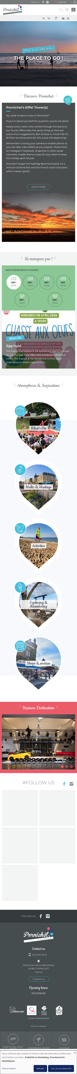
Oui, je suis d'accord (61, 1068)
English (62, 2)
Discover (64, 1042)
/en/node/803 (38, 741)
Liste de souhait (67, 9)
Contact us (38, 979)
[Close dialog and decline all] (75, 1052)
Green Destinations (38, 1018)
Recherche (61, 9)
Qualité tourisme (33, 1010)
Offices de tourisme (47, 1010)
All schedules (38, 992)
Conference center (38, 1042)
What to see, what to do (13, 1042)
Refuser (40, 1068)
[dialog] (38, 1062)
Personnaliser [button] (9, 1068)
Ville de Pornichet (17, 1010)
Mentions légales (38, 1026)
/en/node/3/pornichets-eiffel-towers (38, 53)
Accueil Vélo (61, 1010)
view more (38, 187)
